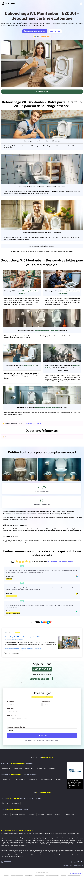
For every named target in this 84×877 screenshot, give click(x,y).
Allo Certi (10, 3)
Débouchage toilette (41, 768)
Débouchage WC (6, 768)
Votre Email (10, 708)
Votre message (12, 715)
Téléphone (10, 701)
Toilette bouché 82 (20, 779)
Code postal (46, 701)
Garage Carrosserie (39, 875)
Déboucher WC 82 (32, 779)
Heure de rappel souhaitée (16, 727)
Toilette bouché (18, 768)
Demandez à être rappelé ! (34, 423)
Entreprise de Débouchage (52, 875)
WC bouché (52, 768)
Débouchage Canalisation (17, 875)
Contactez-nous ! (29, 437)
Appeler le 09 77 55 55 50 (14, 653)
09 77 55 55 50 (42, 669)
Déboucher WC (28, 768)
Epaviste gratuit (28, 875)
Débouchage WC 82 (7, 779)
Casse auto (63, 875)
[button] (81, 3)
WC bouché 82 (59, 779)
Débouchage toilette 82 (46, 779)
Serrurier (6, 875)
